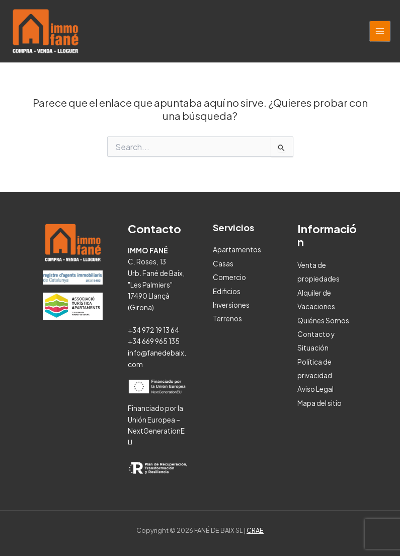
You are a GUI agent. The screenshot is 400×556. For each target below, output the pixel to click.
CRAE (255, 530)
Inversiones (231, 305)
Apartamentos (237, 249)
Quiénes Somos (323, 320)
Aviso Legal (315, 389)
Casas (223, 263)
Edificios (227, 291)
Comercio (229, 277)
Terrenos (227, 318)
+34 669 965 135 (154, 341)
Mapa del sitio (319, 403)
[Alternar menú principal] (380, 31)
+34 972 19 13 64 (153, 330)
